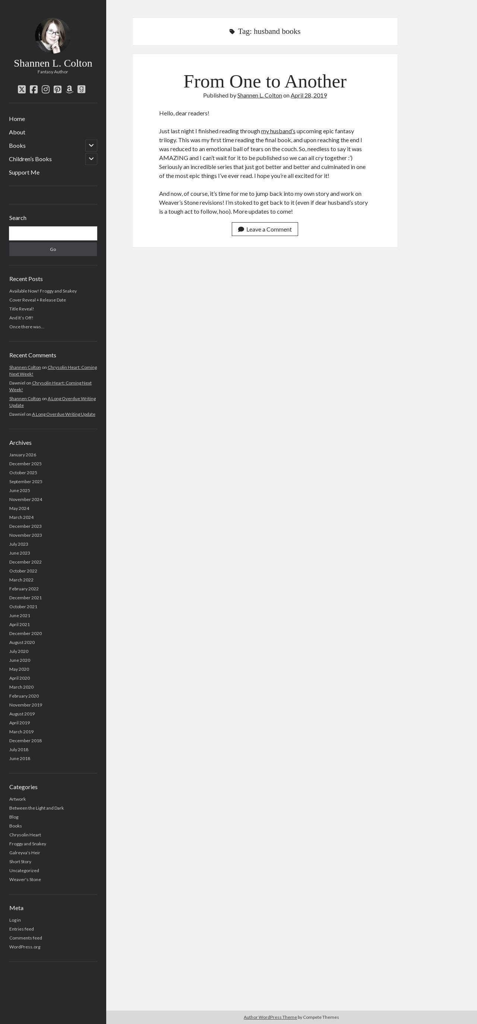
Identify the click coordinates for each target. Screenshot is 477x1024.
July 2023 (18, 544)
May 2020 (19, 669)
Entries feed (21, 929)
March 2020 (21, 687)
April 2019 (19, 722)
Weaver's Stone (25, 879)
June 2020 (19, 660)
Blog (13, 817)
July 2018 (18, 749)
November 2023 (25, 535)
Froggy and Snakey (27, 843)
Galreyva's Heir (24, 852)
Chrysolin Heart (25, 835)
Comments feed (25, 938)
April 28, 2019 (309, 95)
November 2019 (25, 705)
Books (17, 145)
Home (17, 118)
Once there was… (26, 326)
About (17, 131)
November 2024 (25, 499)
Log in (15, 920)
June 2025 (19, 490)
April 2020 (19, 678)
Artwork (17, 799)
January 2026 (22, 454)
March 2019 (21, 731)
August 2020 (22, 642)
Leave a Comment (265, 229)
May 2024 (19, 508)
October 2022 (23, 571)
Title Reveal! (21, 309)
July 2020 (18, 651)
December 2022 (25, 562)
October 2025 (23, 472)
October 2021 (23, 606)
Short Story (20, 861)
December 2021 (25, 597)
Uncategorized (24, 870)
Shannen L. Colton (53, 63)
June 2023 (19, 553)
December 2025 (25, 463)
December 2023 (25, 526)
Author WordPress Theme (270, 1017)
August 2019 (22, 714)
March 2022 (21, 580)
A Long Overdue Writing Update (63, 414)
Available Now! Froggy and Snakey (43, 291)
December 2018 (25, 740)
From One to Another (265, 81)
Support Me (24, 172)
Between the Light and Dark (36, 808)
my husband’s (278, 130)
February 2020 (24, 696)
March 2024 (21, 517)
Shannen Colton (25, 367)
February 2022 (24, 588)
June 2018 (19, 758)
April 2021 (19, 624)
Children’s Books (30, 158)
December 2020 (25, 633)
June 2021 (19, 615)
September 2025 (25, 481)
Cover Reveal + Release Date (37, 300)
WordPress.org (24, 947)
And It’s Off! (21, 317)
